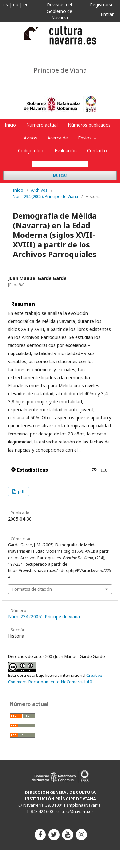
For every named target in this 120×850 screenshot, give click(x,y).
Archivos (39, 190)
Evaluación (66, 151)
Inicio (10, 125)
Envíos (85, 138)
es (5, 5)
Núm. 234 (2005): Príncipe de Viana (45, 196)
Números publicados (89, 125)
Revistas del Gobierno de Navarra (59, 11)
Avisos (30, 138)
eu (15, 5)
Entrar (107, 14)
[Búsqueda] (60, 164)
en (25, 5)
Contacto (97, 151)
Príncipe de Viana (60, 70)
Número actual (42, 125)
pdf (21, 491)
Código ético (31, 151)
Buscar (60, 175)
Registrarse (102, 5)
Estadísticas (29, 469)
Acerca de (57, 138)
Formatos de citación (32, 589)
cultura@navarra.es (75, 811)
